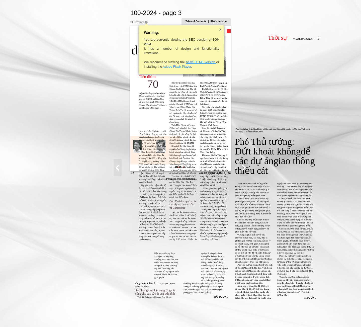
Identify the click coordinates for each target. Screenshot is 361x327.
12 (269, 316)
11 (265, 316)
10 (262, 316)
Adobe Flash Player (128, 66)
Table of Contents (245, 21)
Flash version (268, 21)
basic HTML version (152, 62)
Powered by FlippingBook (180, 321)
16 (278, 316)
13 (273, 316)
